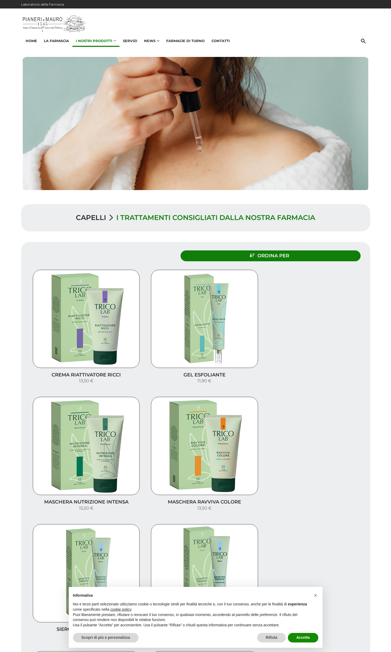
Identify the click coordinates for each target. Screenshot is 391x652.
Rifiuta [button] (271, 637)
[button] (315, 595)
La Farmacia (55, 44)
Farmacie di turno (184, 44)
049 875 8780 (46, 612)
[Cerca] (364, 44)
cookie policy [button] (120, 609)
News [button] (150, 44)
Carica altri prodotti (195, 497)
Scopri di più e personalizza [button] (105, 637)
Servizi (129, 44)
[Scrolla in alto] (379, 630)
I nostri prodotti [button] (95, 44)
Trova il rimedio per (341, 576)
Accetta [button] (303, 637)
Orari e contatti (346, 585)
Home (30, 44)
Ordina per (318, 254)
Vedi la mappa (164, 582)
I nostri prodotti (345, 568)
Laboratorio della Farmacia (42, 4)
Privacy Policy (327, 645)
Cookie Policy (355, 645)
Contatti (219, 44)
